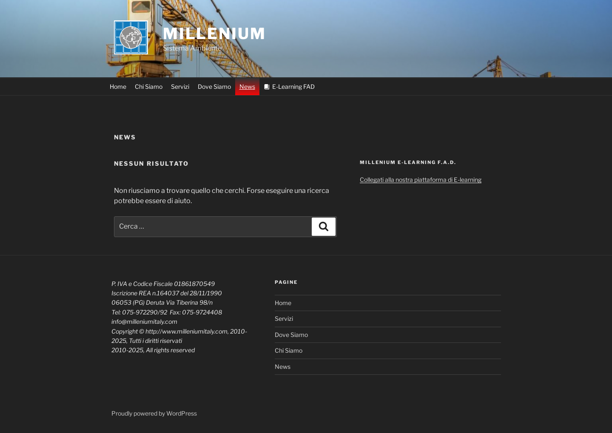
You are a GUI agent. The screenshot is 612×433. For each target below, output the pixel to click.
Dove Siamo (214, 86)
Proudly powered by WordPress (154, 413)
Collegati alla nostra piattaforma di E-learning (420, 179)
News (247, 86)
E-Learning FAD (293, 86)
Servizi (180, 86)
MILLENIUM (214, 33)
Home (118, 86)
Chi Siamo (148, 86)
